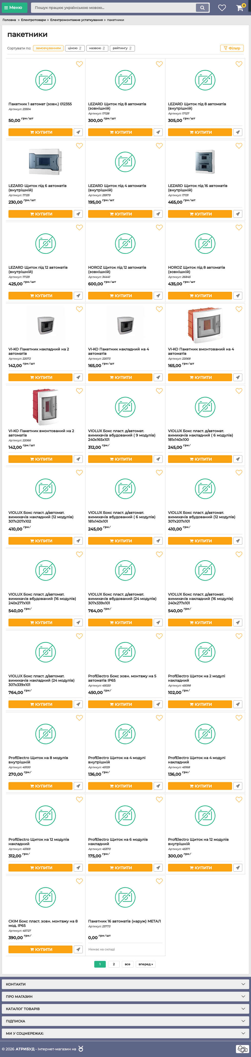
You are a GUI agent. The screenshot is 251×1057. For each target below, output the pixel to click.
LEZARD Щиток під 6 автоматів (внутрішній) (45, 190)
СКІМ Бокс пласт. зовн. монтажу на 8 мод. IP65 (45, 925)
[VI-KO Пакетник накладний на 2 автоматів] (45, 325)
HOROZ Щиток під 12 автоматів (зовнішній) (125, 272)
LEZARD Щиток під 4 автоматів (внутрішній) (125, 190)
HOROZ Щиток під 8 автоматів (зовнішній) (205, 272)
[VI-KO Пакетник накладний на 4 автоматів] (125, 325)
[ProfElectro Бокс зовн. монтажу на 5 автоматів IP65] (125, 652)
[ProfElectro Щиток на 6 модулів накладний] (125, 815)
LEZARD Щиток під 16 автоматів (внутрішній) (205, 190)
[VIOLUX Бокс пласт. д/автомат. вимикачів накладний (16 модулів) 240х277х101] (205, 570)
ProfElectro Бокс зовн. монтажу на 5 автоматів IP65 (125, 680)
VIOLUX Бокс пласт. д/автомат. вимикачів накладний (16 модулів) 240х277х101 (205, 601)
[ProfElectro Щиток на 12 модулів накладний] (45, 815)
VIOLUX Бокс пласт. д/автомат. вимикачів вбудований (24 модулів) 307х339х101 (125, 601)
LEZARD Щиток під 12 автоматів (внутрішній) (45, 272)
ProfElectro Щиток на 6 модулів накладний (125, 844)
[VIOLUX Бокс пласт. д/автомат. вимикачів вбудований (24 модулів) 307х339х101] (125, 570)
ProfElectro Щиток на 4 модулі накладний (205, 762)
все (127, 964)
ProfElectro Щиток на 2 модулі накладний (205, 680)
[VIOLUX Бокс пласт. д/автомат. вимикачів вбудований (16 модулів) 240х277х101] (45, 570)
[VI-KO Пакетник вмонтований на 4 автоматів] (205, 325)
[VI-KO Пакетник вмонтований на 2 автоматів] (45, 407)
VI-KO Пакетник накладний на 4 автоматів (125, 353)
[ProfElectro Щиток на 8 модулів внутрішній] (45, 734)
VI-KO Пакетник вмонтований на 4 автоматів (205, 353)
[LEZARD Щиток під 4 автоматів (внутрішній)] (125, 162)
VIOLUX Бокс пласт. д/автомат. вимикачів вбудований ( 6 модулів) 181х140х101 (125, 519)
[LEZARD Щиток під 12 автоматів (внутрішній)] (45, 243)
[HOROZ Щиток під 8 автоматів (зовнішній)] (205, 243)
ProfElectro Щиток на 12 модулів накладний (45, 844)
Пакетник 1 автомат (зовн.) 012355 (45, 106)
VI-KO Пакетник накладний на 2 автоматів (45, 353)
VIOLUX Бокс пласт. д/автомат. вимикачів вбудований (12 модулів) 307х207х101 (205, 519)
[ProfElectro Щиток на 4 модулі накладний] (205, 734)
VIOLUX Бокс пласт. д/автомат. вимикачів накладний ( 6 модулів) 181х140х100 (205, 438)
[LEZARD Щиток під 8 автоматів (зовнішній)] (125, 80)
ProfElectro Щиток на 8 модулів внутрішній (45, 762)
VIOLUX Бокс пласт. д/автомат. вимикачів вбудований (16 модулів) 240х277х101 (45, 601)
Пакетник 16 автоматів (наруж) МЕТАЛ (125, 923)
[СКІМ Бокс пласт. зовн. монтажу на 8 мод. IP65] (45, 897)
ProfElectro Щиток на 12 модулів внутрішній (205, 844)
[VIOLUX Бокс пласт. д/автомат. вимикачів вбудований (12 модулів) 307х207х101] (205, 489)
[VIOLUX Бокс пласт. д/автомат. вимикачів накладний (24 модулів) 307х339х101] (45, 652)
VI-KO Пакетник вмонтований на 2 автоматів (45, 435)
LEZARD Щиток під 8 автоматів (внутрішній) (205, 108)
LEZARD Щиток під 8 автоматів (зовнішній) (125, 108)
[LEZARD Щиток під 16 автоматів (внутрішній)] (205, 162)
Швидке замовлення (78, 132)
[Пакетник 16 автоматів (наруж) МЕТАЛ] (125, 897)
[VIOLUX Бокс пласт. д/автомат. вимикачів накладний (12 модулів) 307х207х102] (45, 489)
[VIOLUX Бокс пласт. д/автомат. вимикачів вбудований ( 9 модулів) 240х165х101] (125, 407)
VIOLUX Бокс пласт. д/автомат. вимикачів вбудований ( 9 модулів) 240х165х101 (125, 438)
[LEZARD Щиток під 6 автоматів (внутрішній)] (45, 162)
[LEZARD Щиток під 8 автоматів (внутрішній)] (205, 80)
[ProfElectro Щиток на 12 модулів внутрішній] (205, 815)
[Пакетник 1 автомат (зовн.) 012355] (45, 80)
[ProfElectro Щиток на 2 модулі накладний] (205, 652)
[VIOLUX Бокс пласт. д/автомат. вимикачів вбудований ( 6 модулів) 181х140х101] (125, 489)
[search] (120, 8)
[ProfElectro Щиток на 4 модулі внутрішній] (125, 734)
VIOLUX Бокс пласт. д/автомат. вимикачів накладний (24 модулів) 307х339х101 (45, 683)
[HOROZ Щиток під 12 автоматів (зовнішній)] (125, 243)
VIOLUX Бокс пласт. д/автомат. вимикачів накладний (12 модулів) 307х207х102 (45, 519)
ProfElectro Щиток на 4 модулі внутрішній (125, 762)
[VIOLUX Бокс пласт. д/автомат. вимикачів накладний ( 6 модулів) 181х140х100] (205, 407)
